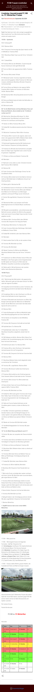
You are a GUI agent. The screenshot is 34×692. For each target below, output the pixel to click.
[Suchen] (31, 4)
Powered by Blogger (17, 688)
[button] (31, 13)
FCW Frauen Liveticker (17, 3)
